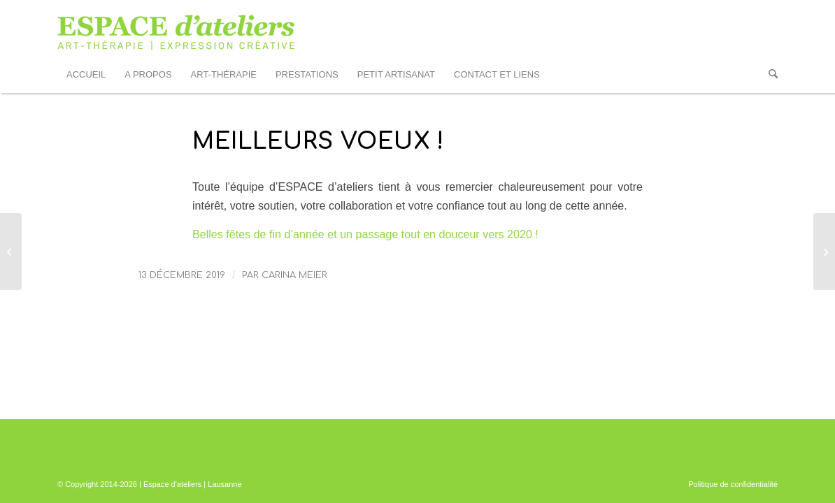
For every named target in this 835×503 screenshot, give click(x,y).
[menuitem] (86, 74)
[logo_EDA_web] (176, 29)
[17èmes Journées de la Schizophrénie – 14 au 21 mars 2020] (824, 251)
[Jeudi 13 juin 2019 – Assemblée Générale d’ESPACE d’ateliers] (11, 251)
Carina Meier (294, 275)
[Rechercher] (768, 74)
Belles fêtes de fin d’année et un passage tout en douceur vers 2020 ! (365, 234)
